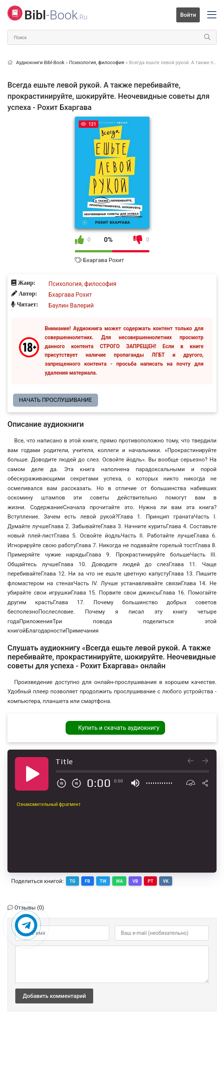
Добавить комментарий (54, 995)
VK (166, 880)
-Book (55, 14)
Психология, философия (82, 283)
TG (72, 880)
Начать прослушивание (55, 400)
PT (151, 880)
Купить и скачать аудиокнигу (118, 727)
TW (103, 880)
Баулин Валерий (71, 305)
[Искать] (207, 37)
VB (136, 880)
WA (119, 880)
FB (87, 880)
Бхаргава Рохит (103, 260)
